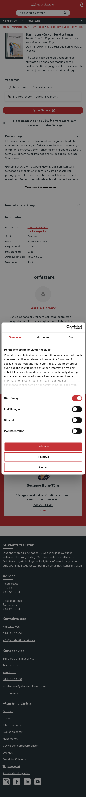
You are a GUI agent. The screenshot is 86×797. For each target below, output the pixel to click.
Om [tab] (70, 337)
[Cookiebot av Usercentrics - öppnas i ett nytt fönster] (66, 327)
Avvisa (43, 467)
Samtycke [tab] (15, 337)
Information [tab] (43, 337)
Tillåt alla (43, 446)
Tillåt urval (43, 456)
